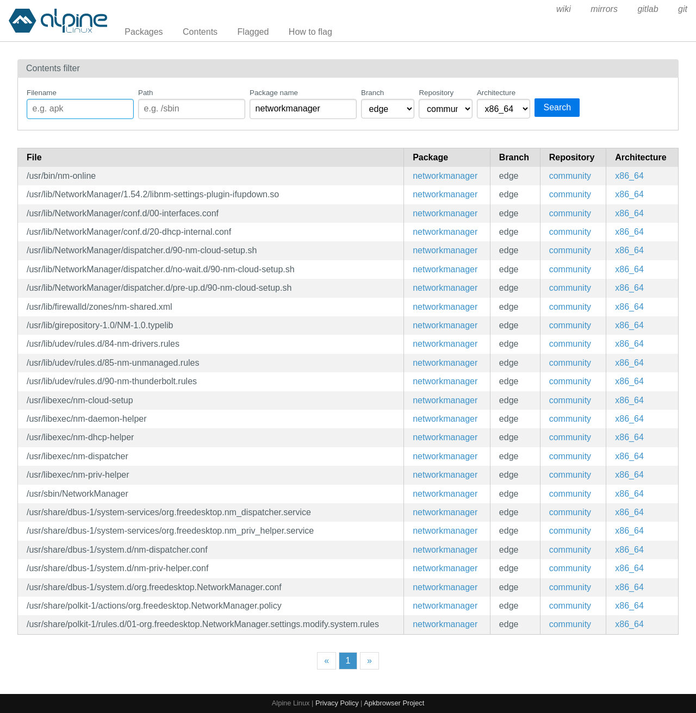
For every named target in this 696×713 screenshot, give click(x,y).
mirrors (604, 9)
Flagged (253, 31)
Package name (274, 93)
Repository (436, 93)
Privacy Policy (337, 703)
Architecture (496, 93)
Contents (200, 31)
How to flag (310, 31)
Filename (42, 93)
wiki (563, 9)
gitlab (647, 9)
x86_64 (629, 175)
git (682, 9)
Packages (144, 31)
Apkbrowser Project (394, 703)
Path (145, 93)
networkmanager (445, 175)
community (570, 175)
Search (557, 107)
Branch (372, 93)
